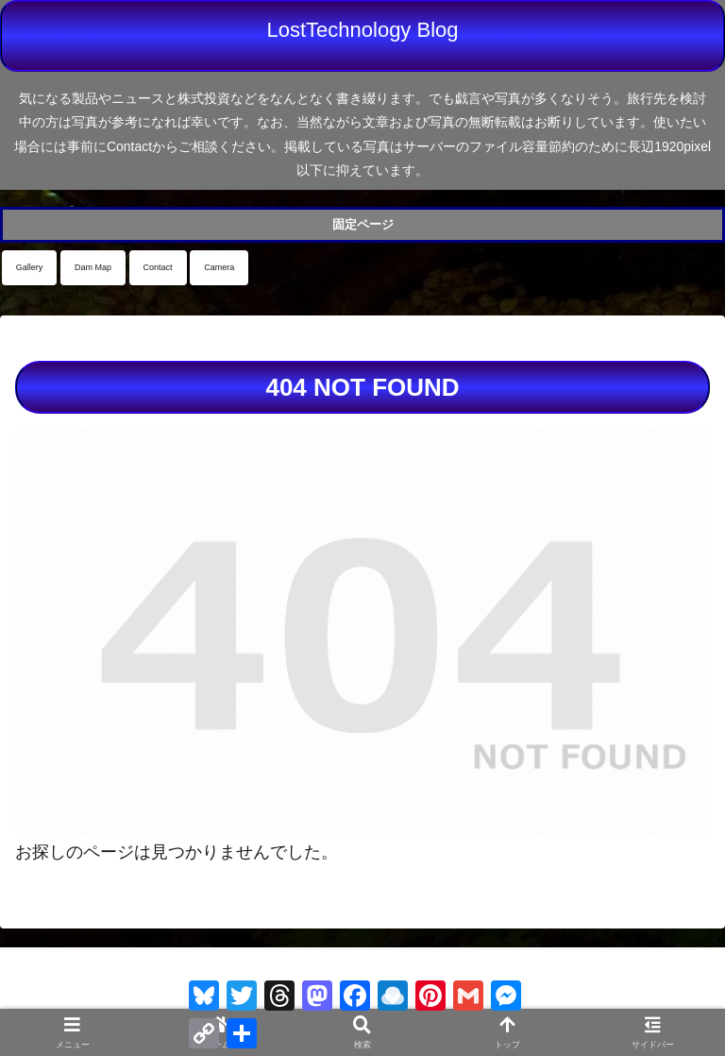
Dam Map (93, 267)
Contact (158, 267)
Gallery (29, 267)
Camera (219, 267)
